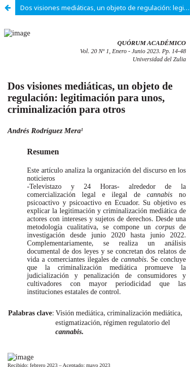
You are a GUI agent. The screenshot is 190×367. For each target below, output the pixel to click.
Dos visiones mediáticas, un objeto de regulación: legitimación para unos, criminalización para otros (105, 7)
